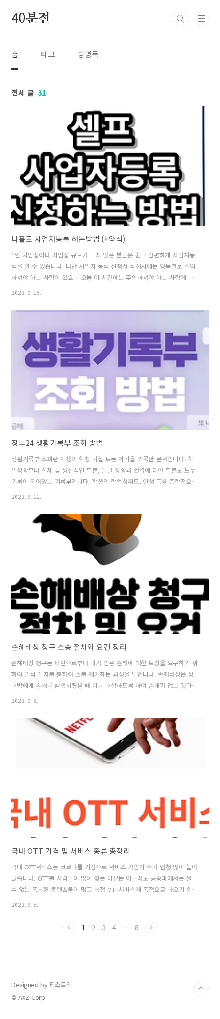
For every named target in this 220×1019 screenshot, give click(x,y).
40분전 (30, 18)
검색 (180, 19)
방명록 (88, 54)
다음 (151, 927)
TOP (201, 988)
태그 (48, 54)
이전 (69, 927)
